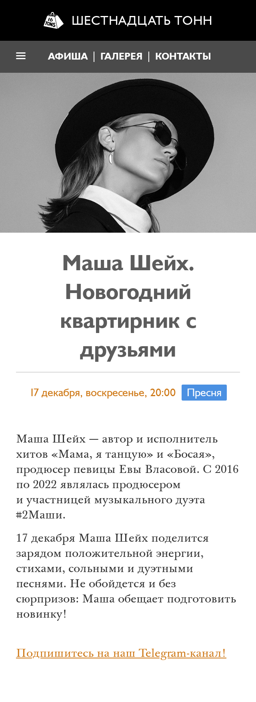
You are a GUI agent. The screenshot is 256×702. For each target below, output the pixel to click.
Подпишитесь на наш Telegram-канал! (121, 654)
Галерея (121, 56)
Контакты (183, 56)
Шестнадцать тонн (142, 20)
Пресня (204, 392)
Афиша (68, 56)
